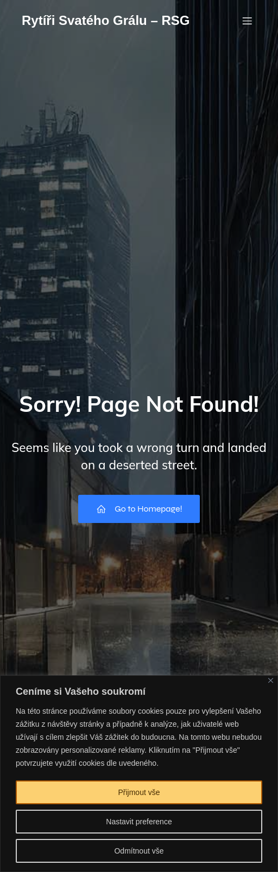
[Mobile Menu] (247, 20)
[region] (139, 773)
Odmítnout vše (138, 851)
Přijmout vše (139, 792)
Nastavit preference (139, 821)
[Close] (270, 680)
